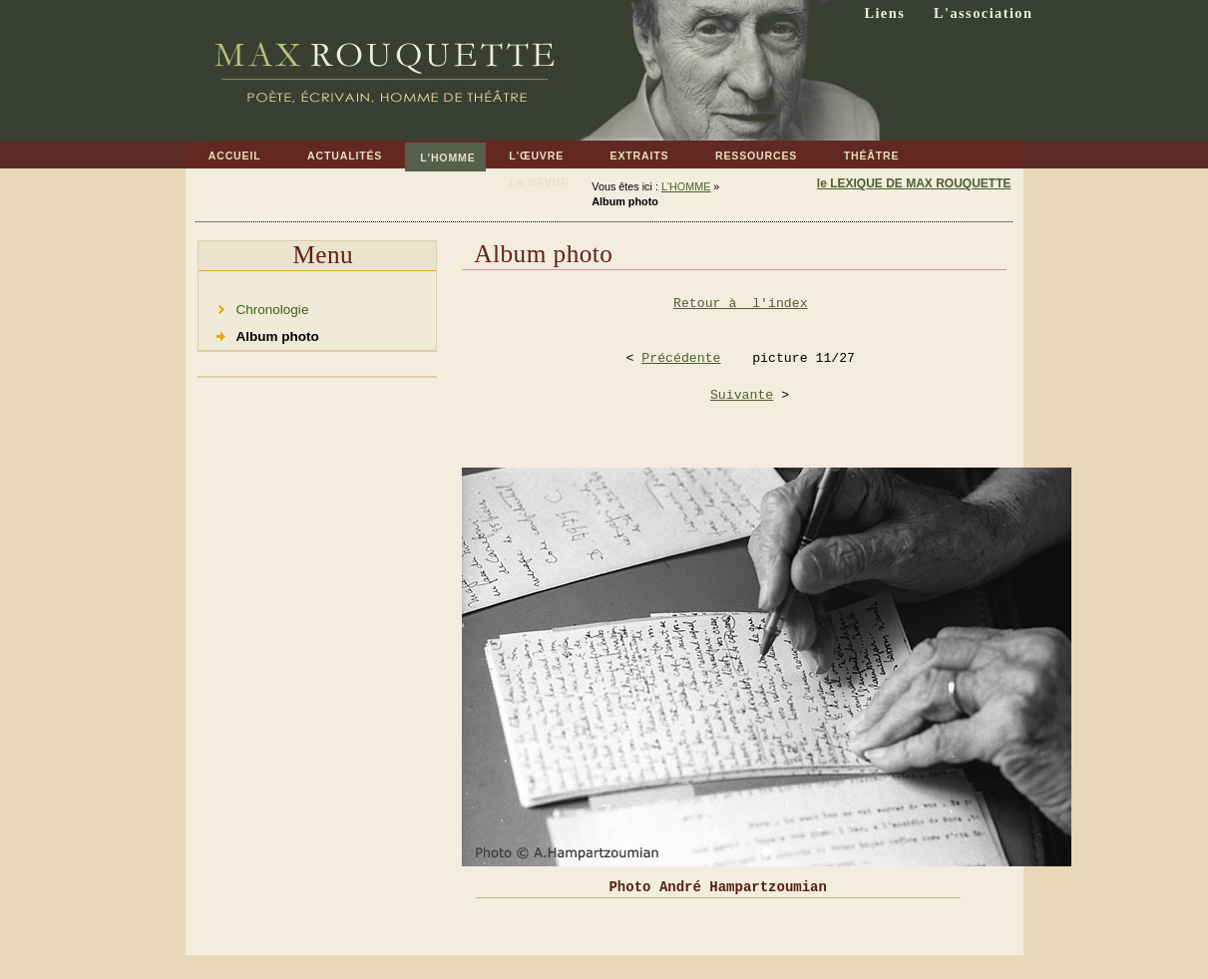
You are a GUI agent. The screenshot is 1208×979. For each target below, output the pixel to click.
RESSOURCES (745, 152)
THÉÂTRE (859, 152)
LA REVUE (527, 178)
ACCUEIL (223, 152)
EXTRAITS (627, 152)
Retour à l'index (740, 303)
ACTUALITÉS (333, 152)
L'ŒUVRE (525, 152)
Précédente (680, 358)
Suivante (741, 395)
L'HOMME (440, 153)
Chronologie (254, 306)
